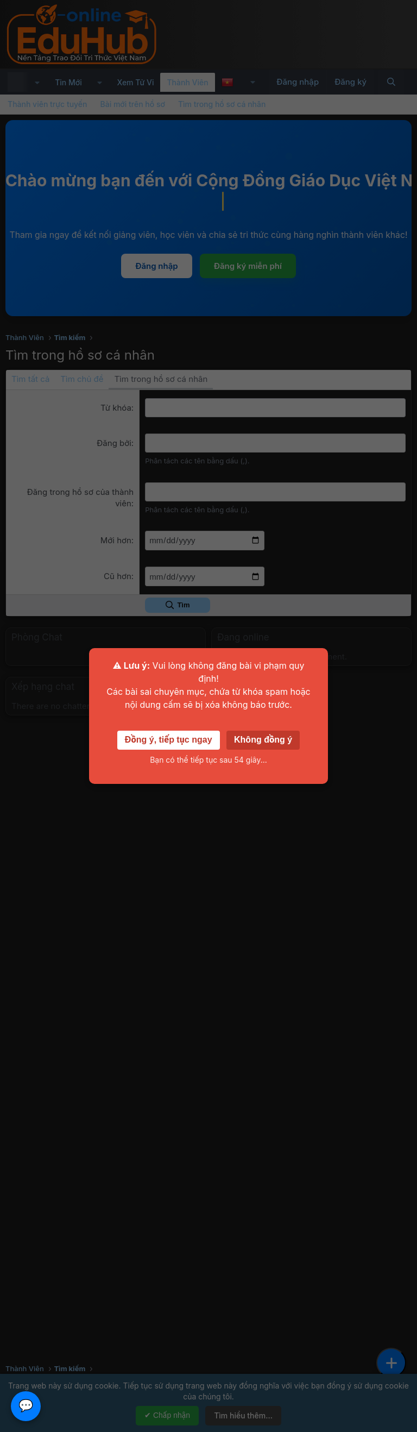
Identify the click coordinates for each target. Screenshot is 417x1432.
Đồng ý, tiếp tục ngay (168, 739)
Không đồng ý (263, 739)
